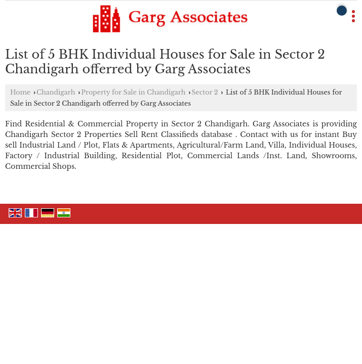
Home (20, 92)
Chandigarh (55, 92)
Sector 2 (204, 92)
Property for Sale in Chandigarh (133, 92)
